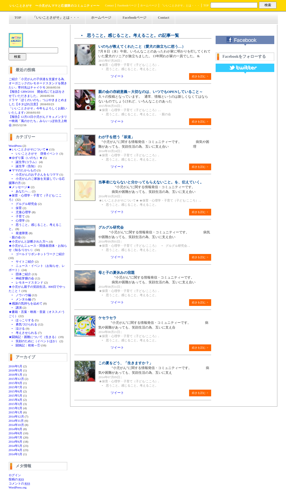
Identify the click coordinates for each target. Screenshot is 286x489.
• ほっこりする (21, 320)
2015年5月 (16, 395)
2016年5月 (16, 366)
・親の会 (15, 237)
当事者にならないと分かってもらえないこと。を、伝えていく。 (151, 182)
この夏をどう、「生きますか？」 (125, 363)
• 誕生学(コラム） (24, 162)
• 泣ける (17, 328)
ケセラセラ (107, 318)
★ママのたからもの (22, 170)
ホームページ (148, 5)
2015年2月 (16, 408)
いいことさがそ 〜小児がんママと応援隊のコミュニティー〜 (54, 5)
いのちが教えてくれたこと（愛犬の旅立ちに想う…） (141, 46)
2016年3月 (16, 370)
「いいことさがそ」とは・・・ (180, 5)
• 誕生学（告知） (23, 166)
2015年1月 (16, 412)
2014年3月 (16, 454)
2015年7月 (16, 387)
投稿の (16, 479)
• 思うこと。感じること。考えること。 (128, 69)
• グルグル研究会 (23, 203)
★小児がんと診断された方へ (29, 241)
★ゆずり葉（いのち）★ (25, 157)
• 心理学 (17, 220)
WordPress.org (18, 487)
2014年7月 (16, 437)
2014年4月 (16, 450)
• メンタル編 (20, 299)
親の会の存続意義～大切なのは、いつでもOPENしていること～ (150, 92)
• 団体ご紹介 (20, 274)
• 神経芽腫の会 (21, 278)
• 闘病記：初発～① (24, 345)
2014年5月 (16, 445)
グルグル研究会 (111, 227)
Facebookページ (127, 5)
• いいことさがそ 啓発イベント (34, 153)
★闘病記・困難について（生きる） (33, 337)
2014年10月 (16, 424)
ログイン (15, 475)
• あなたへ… (20, 191)
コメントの (19, 483)
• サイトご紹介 (21, 261)
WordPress (15, 145)
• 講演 (15, 307)
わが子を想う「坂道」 (116, 137)
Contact (109, 5)
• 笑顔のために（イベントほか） (34, 341)
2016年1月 (16, 374)
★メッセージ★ (19, 187)
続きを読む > (200, 76)
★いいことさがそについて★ (29, 149)
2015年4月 (16, 399)
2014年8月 (16, 433)
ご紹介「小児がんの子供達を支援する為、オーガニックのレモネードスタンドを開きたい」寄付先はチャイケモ (38, 83)
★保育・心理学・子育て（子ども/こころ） (128, 64)
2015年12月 (16, 378)
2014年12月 (16, 416)
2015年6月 (16, 391)
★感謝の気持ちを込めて (25, 303)
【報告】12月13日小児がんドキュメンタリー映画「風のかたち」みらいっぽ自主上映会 (38, 121)
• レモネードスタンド (26, 282)
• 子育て (17, 216)
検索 (267, 5)
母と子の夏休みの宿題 (116, 272)
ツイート (117, 76)
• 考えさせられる (23, 332)
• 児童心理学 (20, 212)
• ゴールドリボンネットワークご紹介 (37, 254)
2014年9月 (16, 429)
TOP (206, 5)
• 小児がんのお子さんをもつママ (34, 174)
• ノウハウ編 (20, 295)
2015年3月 (16, 404)
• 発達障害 (18, 233)
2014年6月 (16, 441)
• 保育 (15, 208)
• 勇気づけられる (23, 324)
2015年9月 (16, 383)
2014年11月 (16, 420)
